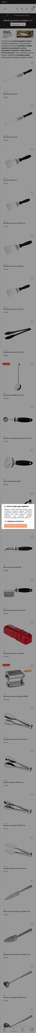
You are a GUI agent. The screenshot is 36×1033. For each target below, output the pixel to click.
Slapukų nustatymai (14, 521)
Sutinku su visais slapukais (15, 526)
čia (29, 518)
